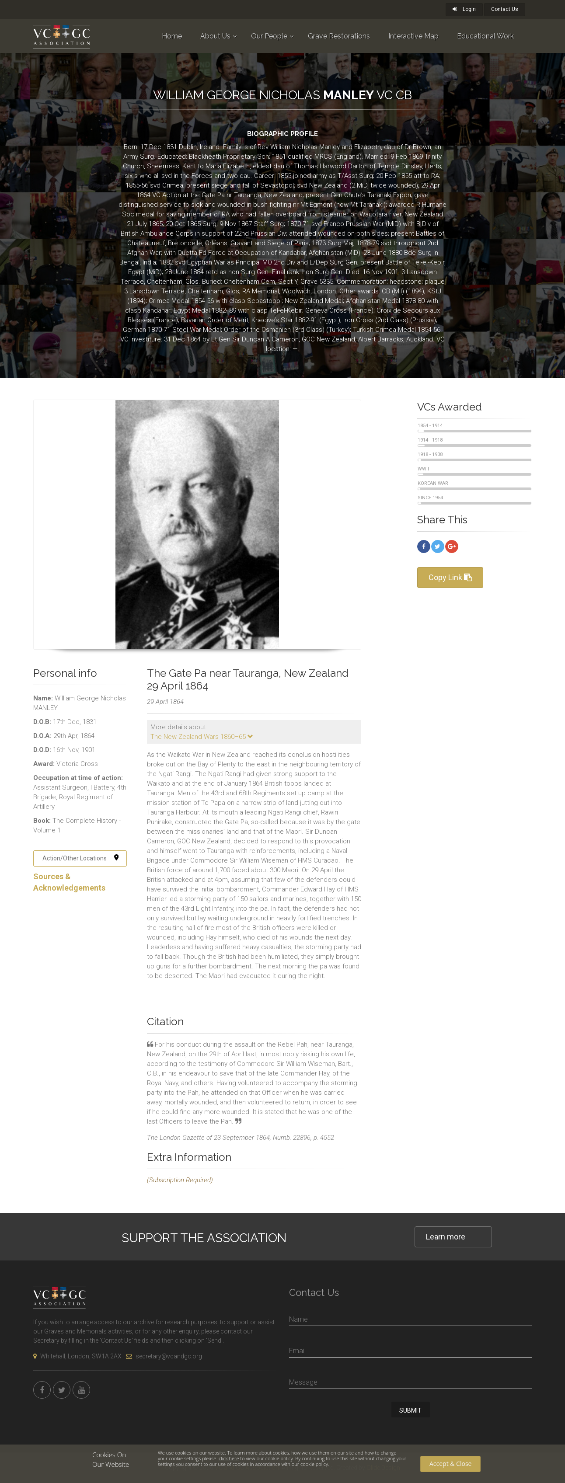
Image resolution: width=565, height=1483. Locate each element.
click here (229, 1458)
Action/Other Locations (80, 858)
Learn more (445, 1236)
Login (464, 9)
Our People (269, 36)
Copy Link (450, 577)
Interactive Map (413, 36)
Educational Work (485, 36)
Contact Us (504, 9)
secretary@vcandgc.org (164, 1356)
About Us (215, 36)
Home (172, 36)
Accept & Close (450, 1463)
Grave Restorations (339, 36)
